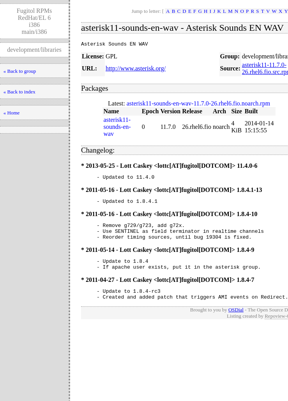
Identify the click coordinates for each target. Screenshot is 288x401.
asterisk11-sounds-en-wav (117, 128)
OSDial (236, 321)
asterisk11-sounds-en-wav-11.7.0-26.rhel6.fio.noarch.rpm (198, 104)
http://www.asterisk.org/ (136, 69)
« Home (12, 113)
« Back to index (19, 92)
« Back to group (20, 71)
